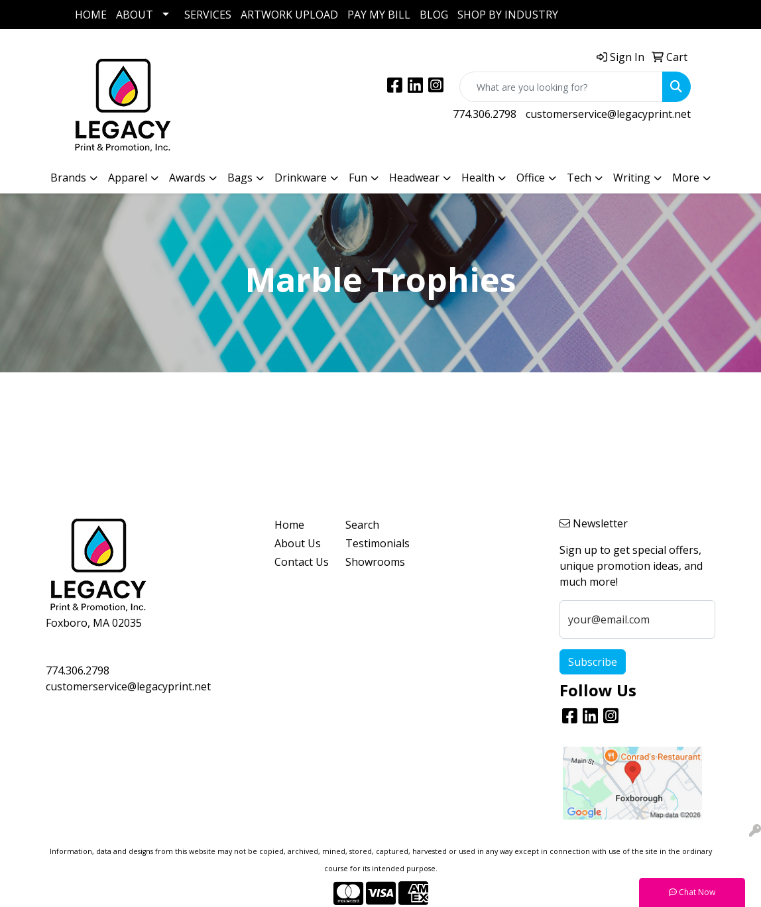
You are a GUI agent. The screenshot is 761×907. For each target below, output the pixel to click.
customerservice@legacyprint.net (608, 114)
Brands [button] (68, 177)
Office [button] (530, 177)
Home (289, 524)
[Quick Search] (561, 87)
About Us (297, 543)
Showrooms (373, 562)
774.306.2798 (484, 114)
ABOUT (134, 14)
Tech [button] (579, 177)
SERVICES (207, 14)
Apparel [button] (127, 177)
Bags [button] (240, 177)
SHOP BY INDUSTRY (507, 14)
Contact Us (301, 562)
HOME (91, 14)
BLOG (434, 14)
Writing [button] (631, 177)
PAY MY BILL (378, 14)
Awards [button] (187, 177)
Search (362, 524)
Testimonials (373, 543)
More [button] (685, 177)
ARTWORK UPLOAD (289, 14)
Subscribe (592, 662)
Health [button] (478, 177)
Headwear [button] (414, 177)
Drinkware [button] (300, 177)
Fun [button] (358, 177)
